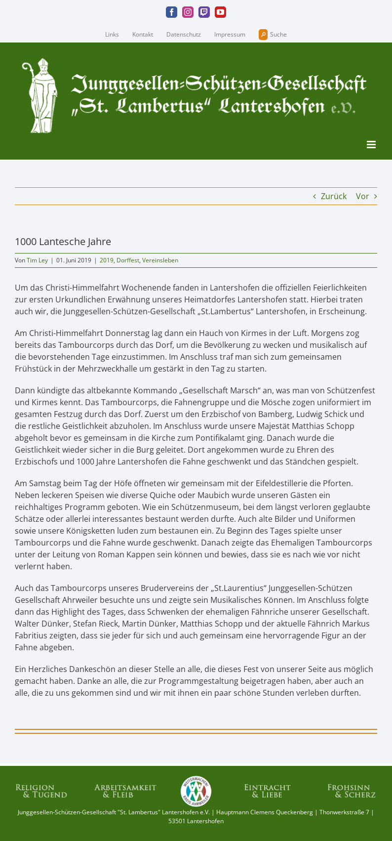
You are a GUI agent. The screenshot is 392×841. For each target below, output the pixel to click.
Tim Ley (37, 260)
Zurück (334, 196)
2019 (107, 260)
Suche (273, 34)
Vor (362, 196)
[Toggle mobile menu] (372, 144)
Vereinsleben (160, 260)
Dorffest (128, 260)
